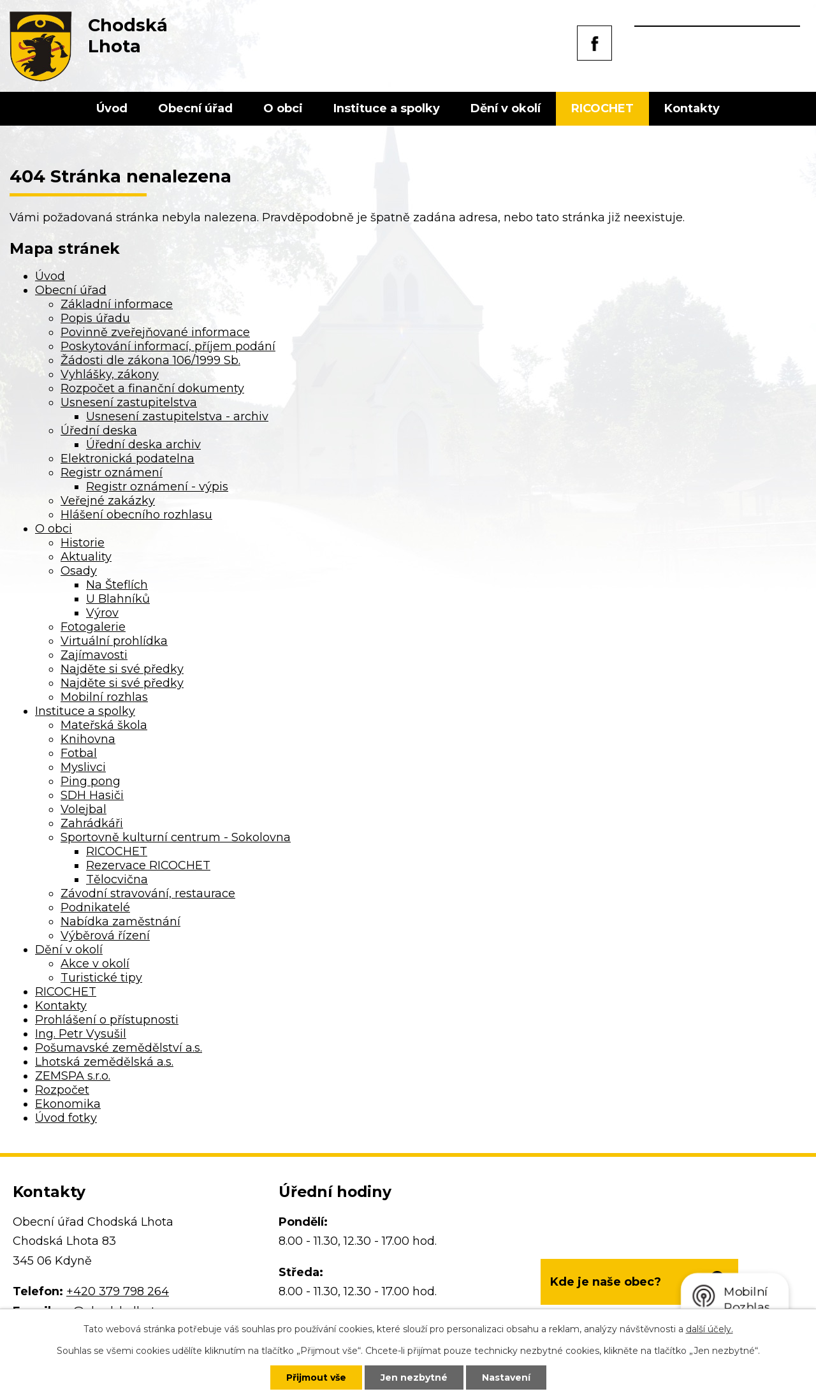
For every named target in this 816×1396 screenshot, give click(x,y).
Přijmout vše (316, 1377)
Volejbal (83, 809)
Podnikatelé (95, 907)
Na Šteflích (117, 585)
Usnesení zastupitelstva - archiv (177, 416)
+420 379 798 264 (117, 1291)
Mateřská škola (104, 725)
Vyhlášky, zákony (110, 374)
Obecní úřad (195, 108)
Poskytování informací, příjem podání (168, 346)
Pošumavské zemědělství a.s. (118, 1048)
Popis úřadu (95, 318)
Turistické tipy (101, 978)
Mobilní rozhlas (104, 697)
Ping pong (90, 781)
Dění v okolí (505, 108)
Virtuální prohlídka (114, 641)
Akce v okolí (95, 964)
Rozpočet (62, 1090)
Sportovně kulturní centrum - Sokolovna (176, 837)
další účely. (709, 1329)
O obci (283, 108)
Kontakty (692, 108)
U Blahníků (118, 599)
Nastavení (506, 1377)
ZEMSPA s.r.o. (72, 1076)
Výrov (102, 613)
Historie (83, 543)
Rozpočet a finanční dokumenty (152, 388)
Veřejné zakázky (108, 501)
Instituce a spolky (386, 108)
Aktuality (86, 557)
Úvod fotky (66, 1118)
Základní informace (117, 304)
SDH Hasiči (92, 795)
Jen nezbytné (414, 1377)
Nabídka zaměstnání (120, 922)
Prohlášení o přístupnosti (106, 1020)
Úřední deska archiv (143, 444)
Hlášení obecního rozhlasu (136, 515)
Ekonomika (68, 1104)
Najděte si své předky (122, 669)
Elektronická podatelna (127, 459)
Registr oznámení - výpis (157, 487)
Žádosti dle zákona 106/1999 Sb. (150, 360)
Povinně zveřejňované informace (155, 332)
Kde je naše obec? (605, 1282)
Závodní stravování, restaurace (148, 893)
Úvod (111, 108)
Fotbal (79, 753)
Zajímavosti (94, 655)
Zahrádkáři (92, 823)
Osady (79, 571)
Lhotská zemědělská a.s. (104, 1062)
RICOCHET (602, 108)
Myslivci (83, 767)
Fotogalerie (93, 627)
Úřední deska (99, 430)
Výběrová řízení (105, 936)
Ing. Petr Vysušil (80, 1034)
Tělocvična (117, 879)
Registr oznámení (112, 473)
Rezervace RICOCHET (148, 865)
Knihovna (88, 739)
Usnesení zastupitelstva (129, 402)
